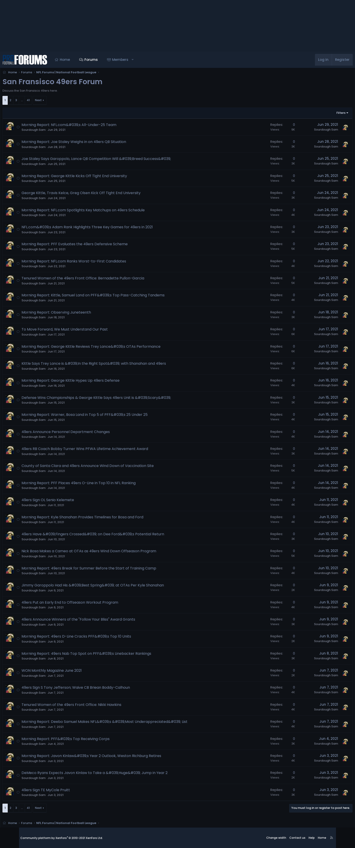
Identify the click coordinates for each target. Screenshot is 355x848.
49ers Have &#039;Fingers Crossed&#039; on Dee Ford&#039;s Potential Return (113, 535)
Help (312, 838)
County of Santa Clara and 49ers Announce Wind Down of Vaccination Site (108, 467)
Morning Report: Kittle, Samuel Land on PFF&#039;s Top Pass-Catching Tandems (113, 296)
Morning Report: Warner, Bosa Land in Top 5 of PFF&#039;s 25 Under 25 (105, 416)
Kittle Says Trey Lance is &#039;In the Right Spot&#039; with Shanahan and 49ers (114, 364)
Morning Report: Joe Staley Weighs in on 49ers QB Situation (94, 143)
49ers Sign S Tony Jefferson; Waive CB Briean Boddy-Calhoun (96, 688)
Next (58, 101)
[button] (151, 60)
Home (84, 59)
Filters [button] (320, 114)
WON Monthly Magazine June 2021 (72, 671)
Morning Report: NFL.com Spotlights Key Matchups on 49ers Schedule (103, 211)
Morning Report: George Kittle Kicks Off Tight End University (94, 177)
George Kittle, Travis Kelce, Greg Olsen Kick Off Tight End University (101, 194)
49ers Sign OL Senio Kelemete (68, 501)
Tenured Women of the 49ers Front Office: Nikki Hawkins (92, 706)
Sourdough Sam (54, 131)
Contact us (297, 838)
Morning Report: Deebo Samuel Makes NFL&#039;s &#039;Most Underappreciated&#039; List (125, 723)
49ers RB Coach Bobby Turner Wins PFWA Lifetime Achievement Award (105, 450)
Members (139, 59)
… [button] (42, 101)
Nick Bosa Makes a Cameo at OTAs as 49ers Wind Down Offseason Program (109, 552)
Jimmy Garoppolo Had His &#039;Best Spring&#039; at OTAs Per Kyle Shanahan (113, 586)
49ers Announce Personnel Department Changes (86, 433)
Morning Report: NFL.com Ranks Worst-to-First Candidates (94, 262)
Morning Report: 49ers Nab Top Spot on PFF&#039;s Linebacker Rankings (107, 654)
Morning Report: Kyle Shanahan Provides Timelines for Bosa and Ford (103, 518)
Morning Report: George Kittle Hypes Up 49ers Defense (91, 381)
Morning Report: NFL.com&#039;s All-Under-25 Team (89, 126)
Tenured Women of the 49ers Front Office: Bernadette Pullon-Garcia (103, 279)
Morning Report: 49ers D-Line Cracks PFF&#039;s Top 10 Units (96, 637)
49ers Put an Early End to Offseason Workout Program (90, 603)
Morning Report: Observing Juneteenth (76, 313)
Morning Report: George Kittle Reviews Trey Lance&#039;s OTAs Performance (111, 347)
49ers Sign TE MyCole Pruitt (66, 791)
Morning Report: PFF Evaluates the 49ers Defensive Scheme (95, 245)
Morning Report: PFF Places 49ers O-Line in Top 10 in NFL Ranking (99, 484)
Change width (276, 838)
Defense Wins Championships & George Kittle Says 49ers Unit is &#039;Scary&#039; (116, 399)
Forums (110, 59)
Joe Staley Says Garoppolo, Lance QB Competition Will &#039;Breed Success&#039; (116, 160)
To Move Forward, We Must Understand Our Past (85, 330)
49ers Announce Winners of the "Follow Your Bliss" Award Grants (99, 620)
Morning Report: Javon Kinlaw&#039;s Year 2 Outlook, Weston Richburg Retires (112, 757)
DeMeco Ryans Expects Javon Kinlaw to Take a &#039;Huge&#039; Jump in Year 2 (115, 774)
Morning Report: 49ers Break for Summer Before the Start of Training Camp (109, 569)
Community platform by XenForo (61, 838)
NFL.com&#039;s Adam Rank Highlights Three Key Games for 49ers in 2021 (107, 228)
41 (48, 101)
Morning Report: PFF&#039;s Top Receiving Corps (86, 740)
